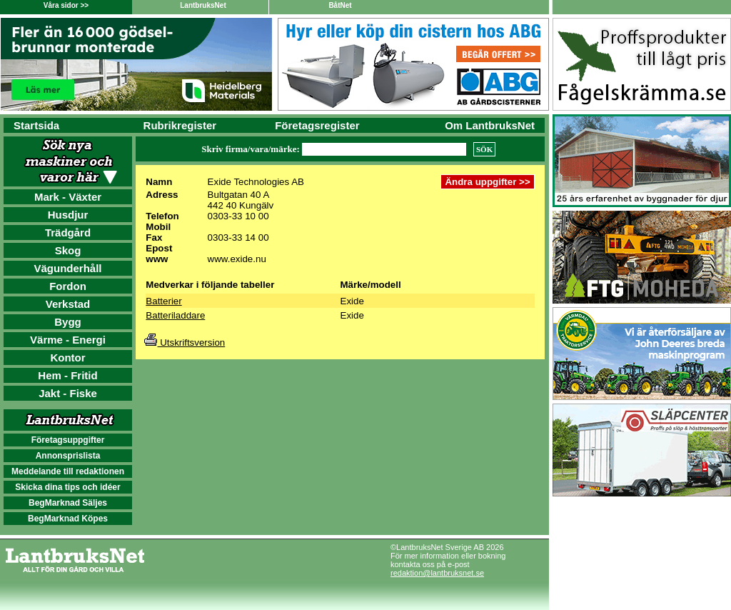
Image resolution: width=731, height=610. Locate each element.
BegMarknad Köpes (68, 519)
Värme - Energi (68, 340)
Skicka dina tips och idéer (67, 487)
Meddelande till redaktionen (67, 471)
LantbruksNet (203, 5)
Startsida (36, 125)
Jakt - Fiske (68, 393)
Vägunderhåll (67, 268)
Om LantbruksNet (490, 125)
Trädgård (68, 232)
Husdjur (68, 215)
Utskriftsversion (184, 342)
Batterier (163, 301)
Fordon (67, 286)
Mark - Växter (67, 197)
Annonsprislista (68, 456)
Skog (68, 250)
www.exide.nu (237, 259)
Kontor (67, 357)
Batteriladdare (175, 315)
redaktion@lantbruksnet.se (437, 573)
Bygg (67, 322)
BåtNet (339, 5)
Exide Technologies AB (256, 181)
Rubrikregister (180, 125)
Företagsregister (317, 125)
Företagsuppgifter (68, 440)
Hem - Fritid (67, 375)
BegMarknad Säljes (68, 503)
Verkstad (68, 304)
